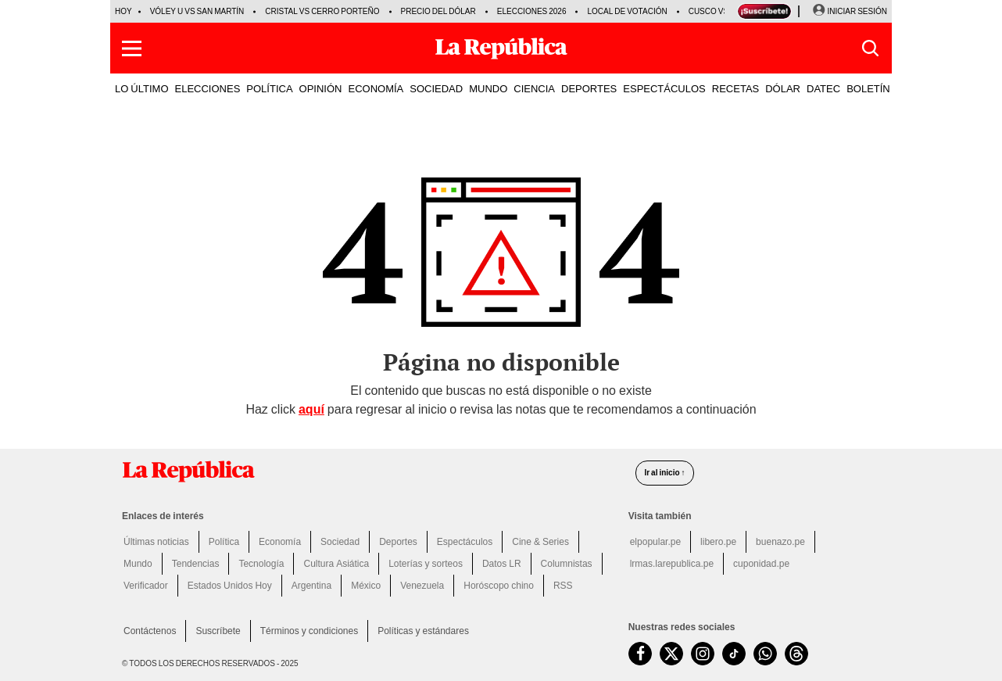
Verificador (145, 585)
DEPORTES (589, 88)
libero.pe (718, 541)
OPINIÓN (320, 88)
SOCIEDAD (436, 88)
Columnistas (566, 563)
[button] (131, 48)
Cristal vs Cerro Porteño (322, 11)
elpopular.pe (655, 541)
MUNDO (488, 88)
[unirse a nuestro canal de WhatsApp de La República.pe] (765, 653)
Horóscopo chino (498, 585)
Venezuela (422, 585)
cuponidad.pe (761, 563)
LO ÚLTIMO (142, 88)
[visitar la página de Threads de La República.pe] (796, 653)
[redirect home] (369, 471)
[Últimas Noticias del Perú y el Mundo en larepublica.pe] (501, 48)
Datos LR (501, 563)
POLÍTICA (269, 88)
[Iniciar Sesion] (849, 12)
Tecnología (261, 563)
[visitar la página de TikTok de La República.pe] (734, 653)
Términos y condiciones (309, 630)
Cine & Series (540, 541)
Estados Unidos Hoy (230, 585)
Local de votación (627, 11)
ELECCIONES (208, 88)
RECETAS (735, 88)
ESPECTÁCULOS (664, 88)
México (366, 585)
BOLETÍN (868, 88)
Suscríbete (217, 630)
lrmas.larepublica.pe (672, 563)
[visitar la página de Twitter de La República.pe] (671, 653)
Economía (280, 541)
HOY (123, 11)
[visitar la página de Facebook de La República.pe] (640, 653)
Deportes (398, 541)
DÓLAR (782, 88)
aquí (311, 409)
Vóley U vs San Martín (197, 11)
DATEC (823, 88)
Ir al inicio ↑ (664, 472)
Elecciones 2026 (532, 11)
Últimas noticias (156, 541)
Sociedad (340, 541)
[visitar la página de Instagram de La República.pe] (702, 653)
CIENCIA (534, 88)
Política (224, 541)
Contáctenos (149, 630)
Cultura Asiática (336, 563)
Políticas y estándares (423, 630)
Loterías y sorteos (425, 563)
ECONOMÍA (375, 88)
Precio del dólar (438, 11)
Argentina (311, 585)
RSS (563, 585)
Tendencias (196, 563)
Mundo (137, 563)
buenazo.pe (780, 541)
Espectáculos (464, 541)
